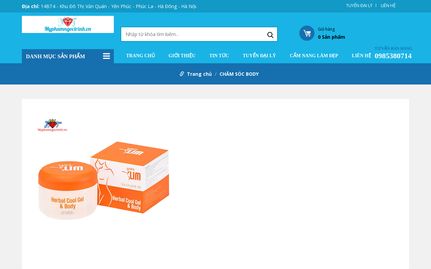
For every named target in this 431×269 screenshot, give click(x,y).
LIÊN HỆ (388, 5)
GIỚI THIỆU (182, 56)
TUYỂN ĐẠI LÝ (359, 5)
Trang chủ (140, 56)
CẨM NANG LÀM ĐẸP (314, 56)
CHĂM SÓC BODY (239, 74)
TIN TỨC (219, 56)
